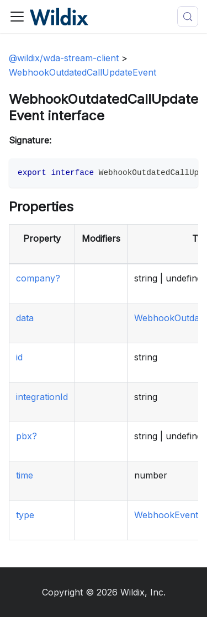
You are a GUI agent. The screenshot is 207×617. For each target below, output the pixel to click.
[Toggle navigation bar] (17, 16)
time (24, 475)
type (25, 514)
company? (38, 278)
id (19, 357)
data (25, 317)
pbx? (26, 436)
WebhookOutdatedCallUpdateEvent (82, 72)
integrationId (42, 396)
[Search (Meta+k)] (187, 16)
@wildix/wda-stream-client (64, 57)
